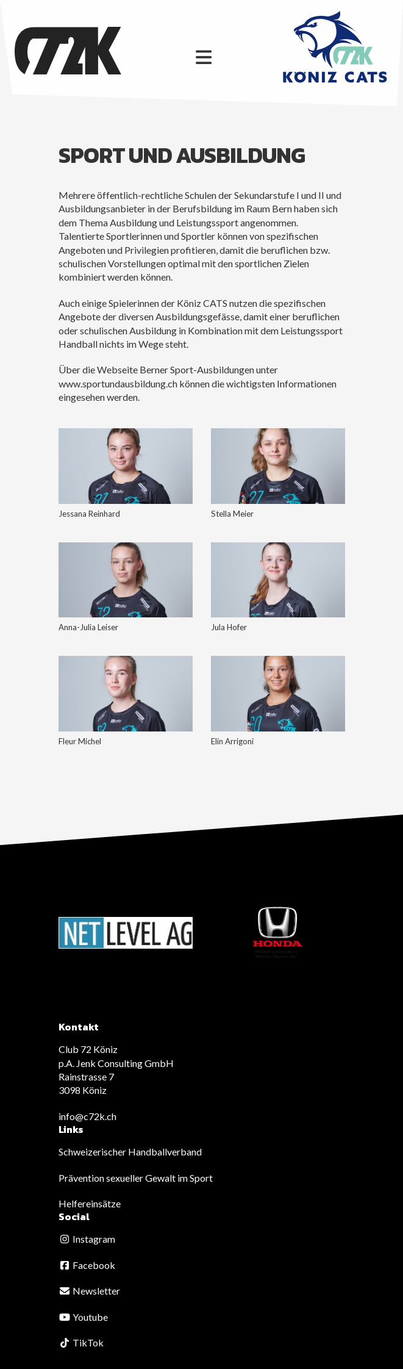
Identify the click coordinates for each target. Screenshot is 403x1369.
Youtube (83, 1317)
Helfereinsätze (90, 1203)
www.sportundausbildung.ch (118, 383)
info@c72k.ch (87, 1116)
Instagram (87, 1239)
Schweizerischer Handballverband (130, 1151)
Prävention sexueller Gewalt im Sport (136, 1178)
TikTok (81, 1342)
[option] (125, 933)
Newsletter (89, 1290)
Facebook (87, 1265)
